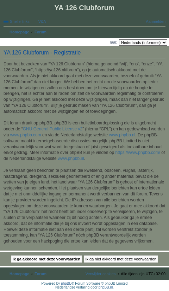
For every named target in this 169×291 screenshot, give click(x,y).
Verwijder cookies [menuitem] (101, 274)
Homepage (19, 274)
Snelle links (20, 21)
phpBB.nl (106, 287)
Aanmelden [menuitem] (155, 21)
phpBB (66, 283)
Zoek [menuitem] (163, 32)
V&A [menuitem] (42, 21)
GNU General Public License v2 (52, 129)
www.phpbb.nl (122, 134)
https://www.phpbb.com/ (137, 152)
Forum (40, 274)
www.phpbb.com (25, 134)
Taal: (113, 42)
